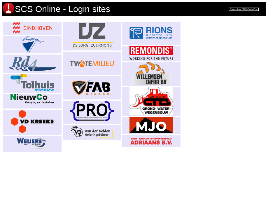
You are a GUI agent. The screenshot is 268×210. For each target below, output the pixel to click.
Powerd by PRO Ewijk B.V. (244, 9)
